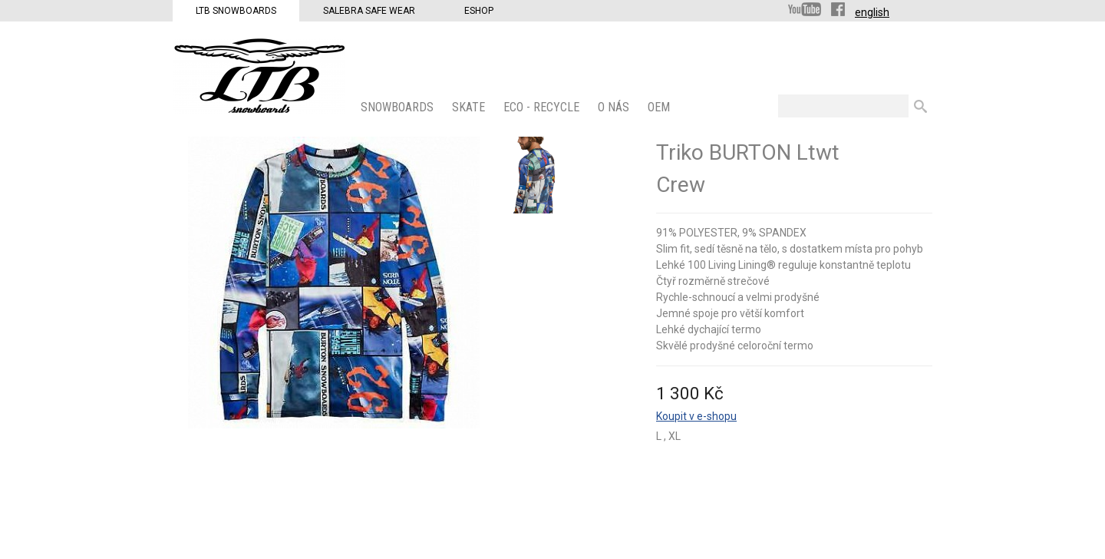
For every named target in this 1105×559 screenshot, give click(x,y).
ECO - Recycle (542, 107)
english (872, 12)
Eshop (478, 10)
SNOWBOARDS (399, 107)
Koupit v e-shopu (696, 416)
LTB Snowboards (236, 10)
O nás (615, 107)
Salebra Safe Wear (369, 10)
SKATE (470, 107)
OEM (660, 107)
